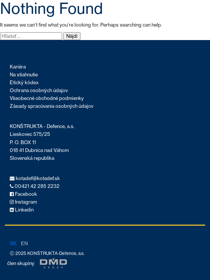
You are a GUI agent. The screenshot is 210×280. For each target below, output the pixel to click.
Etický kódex (24, 82)
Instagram (23, 202)
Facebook (23, 194)
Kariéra (18, 67)
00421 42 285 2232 (35, 186)
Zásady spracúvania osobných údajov (51, 106)
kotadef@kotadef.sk (35, 178)
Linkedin (22, 210)
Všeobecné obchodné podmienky (47, 98)
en (24, 243)
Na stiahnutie (24, 74)
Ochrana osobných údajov (39, 90)
